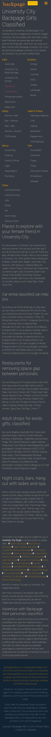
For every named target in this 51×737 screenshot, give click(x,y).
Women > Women (13, 131)
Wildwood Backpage (11, 579)
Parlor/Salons (11, 171)
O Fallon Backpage (22, 563)
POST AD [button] (32, 3)
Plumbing (9, 176)
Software (34, 181)
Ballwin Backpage (18, 543)
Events (33, 69)
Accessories (35, 150)
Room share (10, 216)
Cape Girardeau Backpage (25, 547)
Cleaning (9, 155)
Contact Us (21, 730)
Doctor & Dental (12, 160)
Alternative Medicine (39, 115)
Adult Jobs (10, 64)
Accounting (10, 150)
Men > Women (11, 120)
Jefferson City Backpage (33, 556)
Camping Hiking (12, 190)
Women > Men (11, 115)
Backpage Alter (19, 726)
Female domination (13, 96)
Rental (33, 95)
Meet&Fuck (10, 86)
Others (8, 205)
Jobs (7, 200)
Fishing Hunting (12, 195)
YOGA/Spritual (37, 141)
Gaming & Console (39, 171)
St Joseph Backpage (38, 570)
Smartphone (36, 176)
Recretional (35, 131)
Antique (33, 64)
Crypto (33, 160)
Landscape (35, 90)
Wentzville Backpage (36, 576)
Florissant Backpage (22, 553)
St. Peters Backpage (32, 573)
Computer (35, 155)
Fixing (33, 165)
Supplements (36, 136)
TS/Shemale (10, 136)
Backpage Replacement (36, 667)
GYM (32, 120)
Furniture (34, 74)
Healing (33, 126)
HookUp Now (11, 91)
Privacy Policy (42, 726)
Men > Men (10, 126)
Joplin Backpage (9, 560)
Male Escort (10, 102)
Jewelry (33, 85)
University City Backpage (13, 576)
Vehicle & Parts (12, 221)
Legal (7, 165)
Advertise (32, 730)
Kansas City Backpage (29, 560)
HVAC (33, 79)
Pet (6, 210)
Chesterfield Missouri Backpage (16, 550)
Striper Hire (10, 107)
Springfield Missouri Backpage (27, 566)
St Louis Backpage (12, 573)
